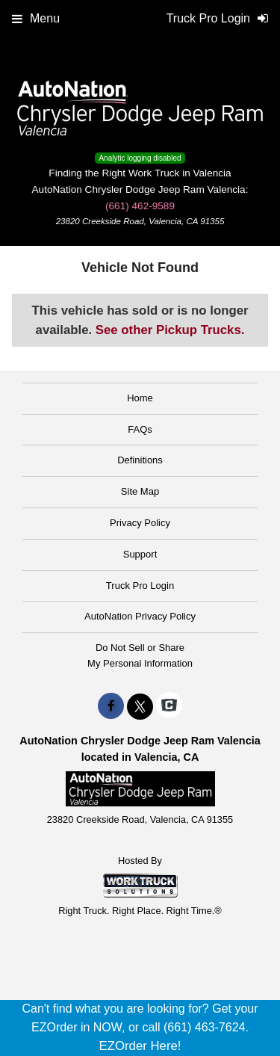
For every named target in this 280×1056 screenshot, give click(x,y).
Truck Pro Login (140, 585)
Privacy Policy (140, 522)
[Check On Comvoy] (169, 706)
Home (140, 398)
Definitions (140, 460)
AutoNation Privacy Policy (140, 616)
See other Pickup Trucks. (170, 330)
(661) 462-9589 (140, 205)
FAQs (140, 429)
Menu (36, 18)
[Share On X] (140, 706)
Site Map (140, 491)
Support (140, 554)
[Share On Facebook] (111, 706)
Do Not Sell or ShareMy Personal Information (140, 655)
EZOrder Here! (140, 1046)
